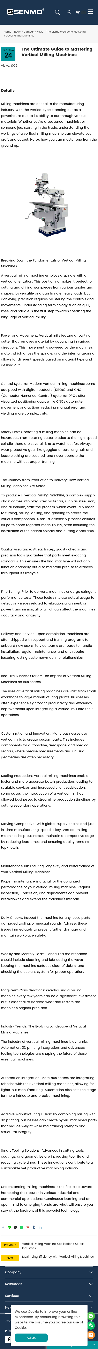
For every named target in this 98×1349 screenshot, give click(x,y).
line (9, 1227)
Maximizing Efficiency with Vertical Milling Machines (58, 1256)
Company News (33, 32)
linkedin (40, 1227)
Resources (13, 1284)
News (17, 32)
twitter (15, 1227)
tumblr (34, 1227)
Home (7, 32)
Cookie (33, 1311)
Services (12, 1295)
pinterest (28, 1227)
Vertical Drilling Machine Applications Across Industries (53, 1246)
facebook (3, 1227)
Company (13, 1272)
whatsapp (22, 1227)
